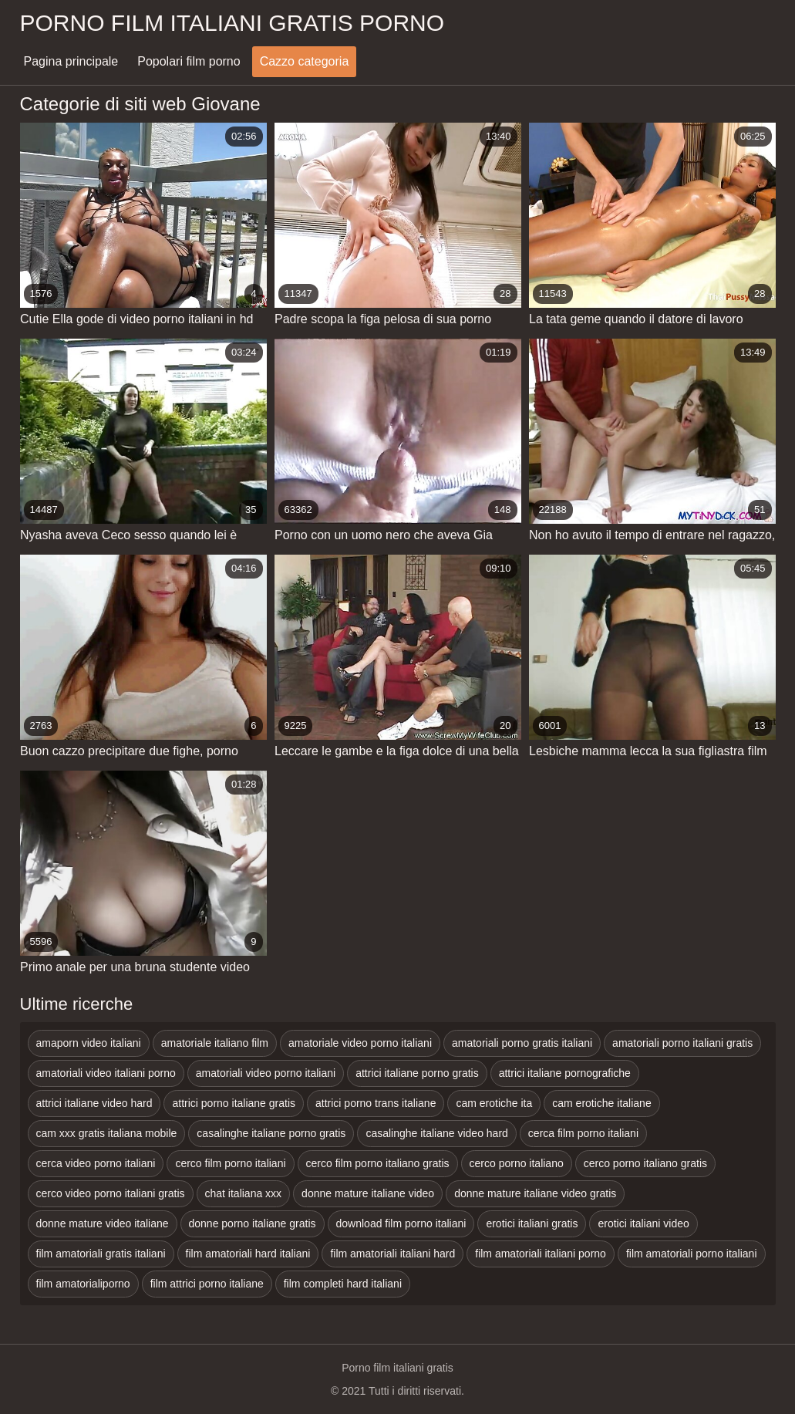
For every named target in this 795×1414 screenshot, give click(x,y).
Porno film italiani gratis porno (232, 22)
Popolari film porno (188, 61)
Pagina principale (71, 61)
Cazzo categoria (304, 61)
